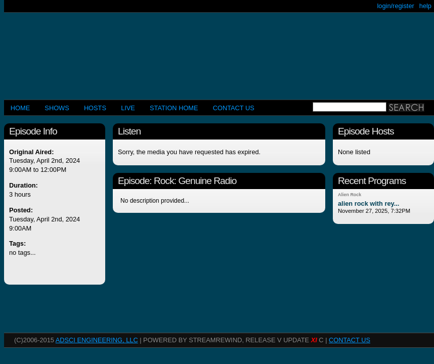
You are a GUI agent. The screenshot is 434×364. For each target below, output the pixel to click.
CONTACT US (233, 108)
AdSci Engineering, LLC (97, 340)
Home (20, 108)
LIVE (128, 108)
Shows (57, 108)
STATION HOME (174, 108)
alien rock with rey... (368, 203)
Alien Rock (349, 194)
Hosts (95, 108)
